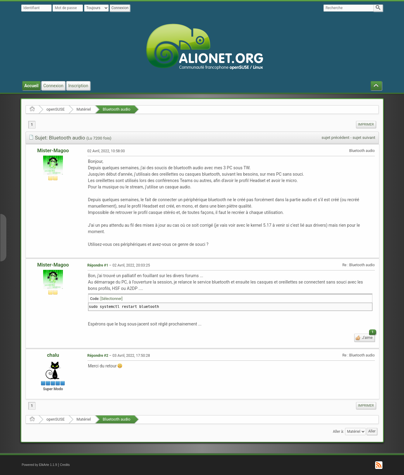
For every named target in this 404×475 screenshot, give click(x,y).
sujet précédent (336, 137)
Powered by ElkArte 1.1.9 (39, 464)
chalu (53, 355)
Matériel (84, 109)
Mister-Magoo (53, 150)
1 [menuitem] (32, 124)
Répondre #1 (97, 265)
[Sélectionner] (112, 299)
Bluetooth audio (116, 109)
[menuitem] (366, 124)
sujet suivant (363, 137)
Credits (65, 464)
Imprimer (366, 124)
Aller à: (338, 431)
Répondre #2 (97, 355)
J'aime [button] (368, 337)
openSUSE (55, 109)
